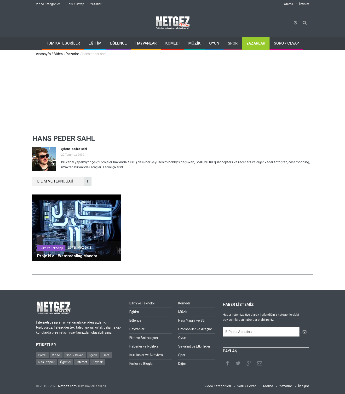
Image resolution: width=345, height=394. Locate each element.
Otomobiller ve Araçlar (195, 329)
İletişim (304, 4)
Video (58, 54)
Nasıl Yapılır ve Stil (191, 320)
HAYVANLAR (146, 43)
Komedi (184, 303)
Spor (181, 355)
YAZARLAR (255, 43)
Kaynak (98, 362)
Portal (42, 355)
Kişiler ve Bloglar (141, 363)
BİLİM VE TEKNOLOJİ (64, 181)
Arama (288, 4)
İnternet (81, 362)
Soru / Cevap (75, 4)
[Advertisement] (172, 94)
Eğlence (135, 320)
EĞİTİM (95, 43)
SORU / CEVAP (286, 43)
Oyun (182, 338)
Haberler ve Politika (143, 346)
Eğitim (134, 312)
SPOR (233, 43)
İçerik (93, 355)
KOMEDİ (172, 43)
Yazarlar (95, 4)
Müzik (182, 312)
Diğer (182, 363)
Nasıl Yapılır (46, 362)
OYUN (214, 43)
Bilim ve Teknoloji (51, 248)
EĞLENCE (118, 43)
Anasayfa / (45, 54)
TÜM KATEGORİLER (63, 43)
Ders (106, 355)
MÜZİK (194, 43)
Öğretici (65, 362)
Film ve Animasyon (143, 338)
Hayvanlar (136, 329)
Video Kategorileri (48, 4)
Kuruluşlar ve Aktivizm (146, 355)
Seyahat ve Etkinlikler (194, 346)
